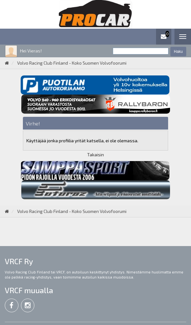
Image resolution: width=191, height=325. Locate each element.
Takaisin (95, 154)
